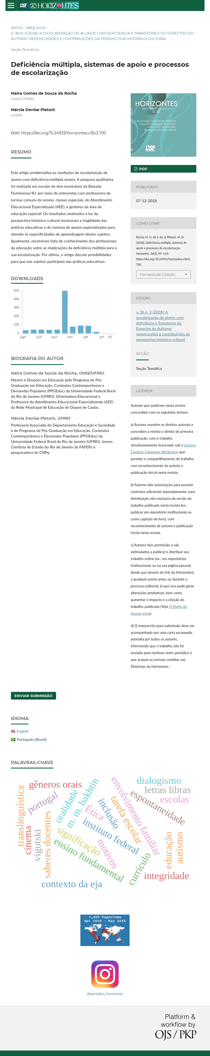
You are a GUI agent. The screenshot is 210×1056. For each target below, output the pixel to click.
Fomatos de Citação (157, 274)
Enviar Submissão (33, 696)
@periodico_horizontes (105, 993)
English (23, 731)
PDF (142, 169)
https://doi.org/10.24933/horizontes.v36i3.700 (63, 132)
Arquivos (36, 27)
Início (17, 27)
